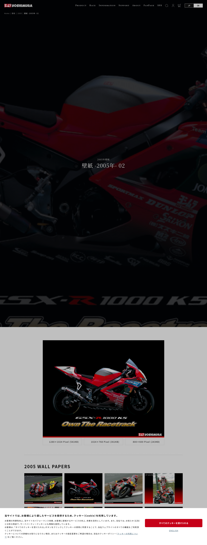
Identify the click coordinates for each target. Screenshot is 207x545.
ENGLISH (173, 530)
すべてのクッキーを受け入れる (173, 523)
